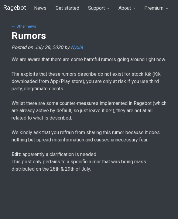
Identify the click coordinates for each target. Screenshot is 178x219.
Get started (67, 8)
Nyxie (77, 47)
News (40, 8)
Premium (156, 8)
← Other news (24, 26)
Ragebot (14, 7)
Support (98, 8)
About (126, 8)
